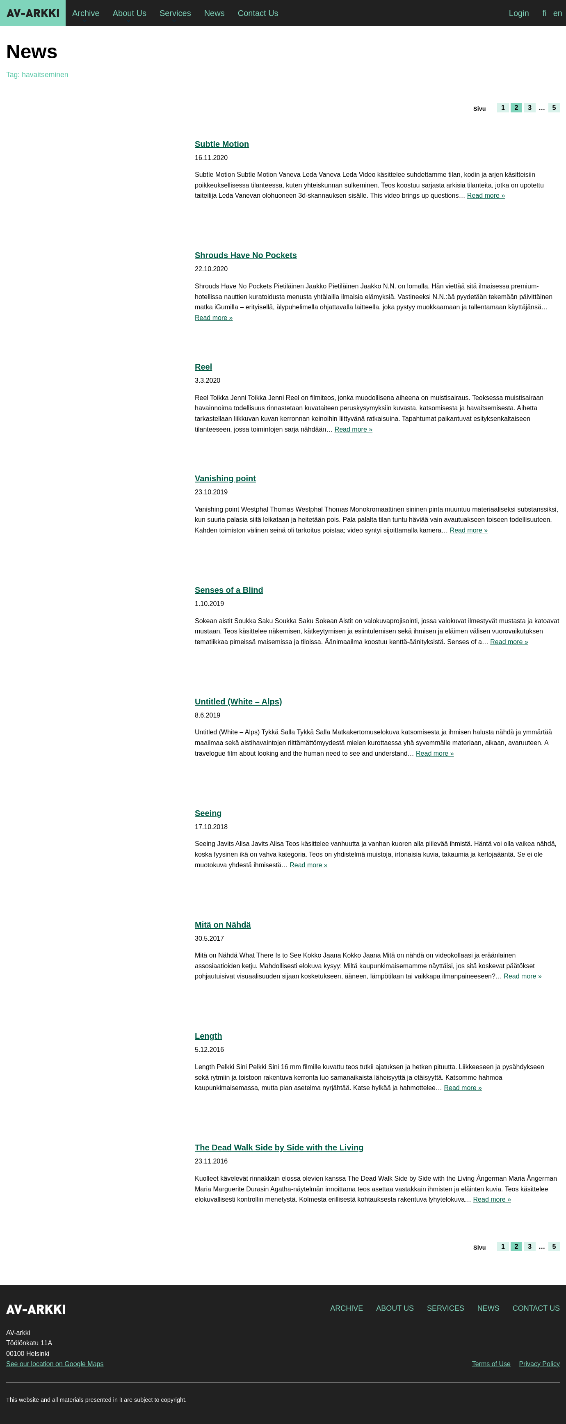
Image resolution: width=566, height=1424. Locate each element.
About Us (395, 1308)
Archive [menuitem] (86, 13)
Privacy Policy (539, 1363)
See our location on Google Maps (54, 1363)
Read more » (486, 195)
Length (208, 1035)
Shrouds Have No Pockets (246, 255)
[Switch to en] (558, 13)
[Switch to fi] (544, 13)
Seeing (208, 813)
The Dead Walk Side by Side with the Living (279, 1147)
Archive (346, 1308)
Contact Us (536, 1308)
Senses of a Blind (229, 589)
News (488, 1308)
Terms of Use (491, 1363)
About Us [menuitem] (129, 13)
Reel (203, 366)
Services (445, 1308)
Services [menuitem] (175, 13)
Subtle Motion (222, 144)
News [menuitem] (214, 13)
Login (519, 13)
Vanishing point (225, 478)
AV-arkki (33, 13)
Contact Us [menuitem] (258, 13)
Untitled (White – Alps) (238, 701)
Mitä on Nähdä (223, 924)
